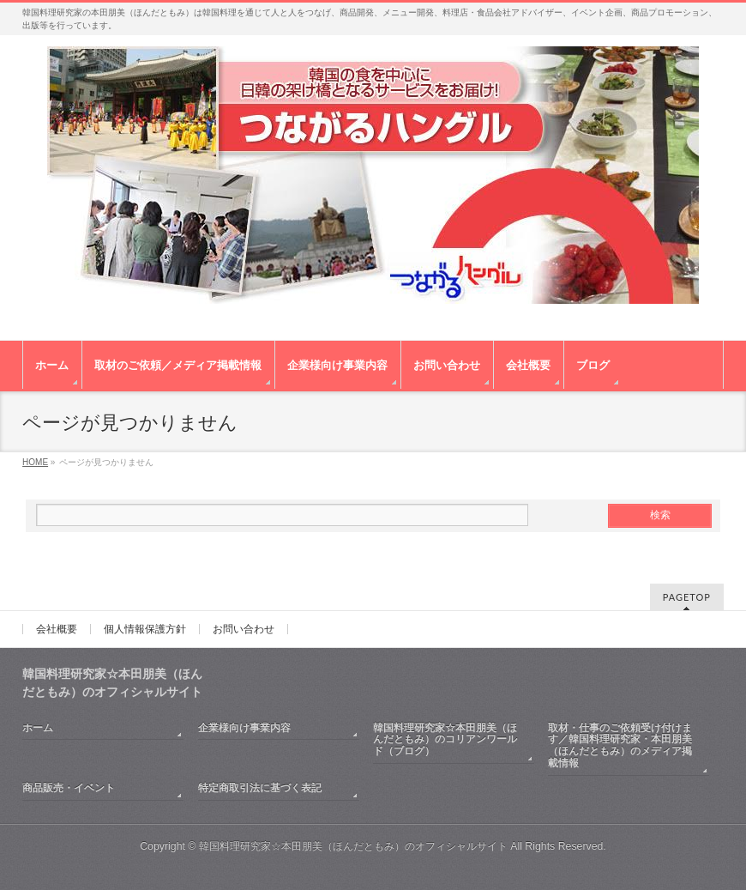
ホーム (37, 728)
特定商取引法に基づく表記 (260, 788)
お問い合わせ (243, 629)
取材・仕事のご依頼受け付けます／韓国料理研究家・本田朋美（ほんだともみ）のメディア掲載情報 (620, 746)
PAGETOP (687, 596)
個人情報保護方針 (145, 629)
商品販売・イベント (68, 788)
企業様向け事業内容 (244, 728)
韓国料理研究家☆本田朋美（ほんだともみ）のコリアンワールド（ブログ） (445, 740)
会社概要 (56, 629)
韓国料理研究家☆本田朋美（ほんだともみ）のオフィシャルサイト (353, 846)
